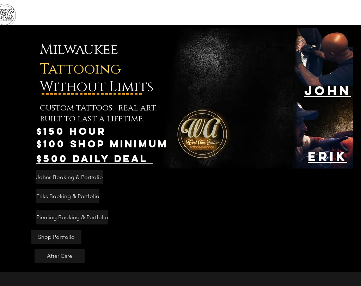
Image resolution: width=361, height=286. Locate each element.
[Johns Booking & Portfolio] (69, 177)
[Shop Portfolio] (56, 237)
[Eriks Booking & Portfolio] (67, 196)
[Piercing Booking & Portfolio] (72, 217)
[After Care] (60, 256)
